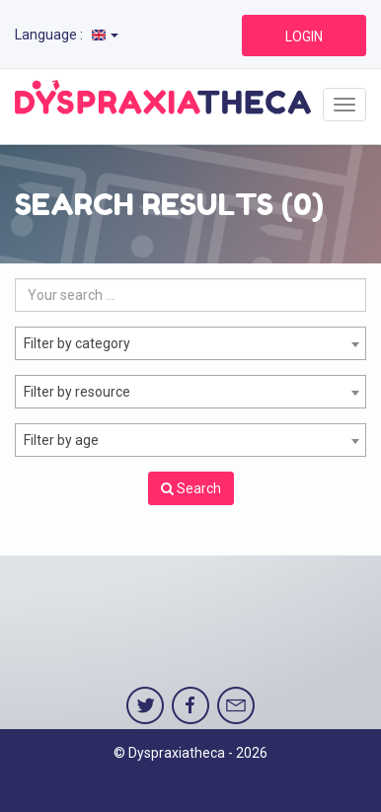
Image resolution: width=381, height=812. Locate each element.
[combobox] (190, 343)
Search (191, 488)
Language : (66, 34)
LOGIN (304, 36)
